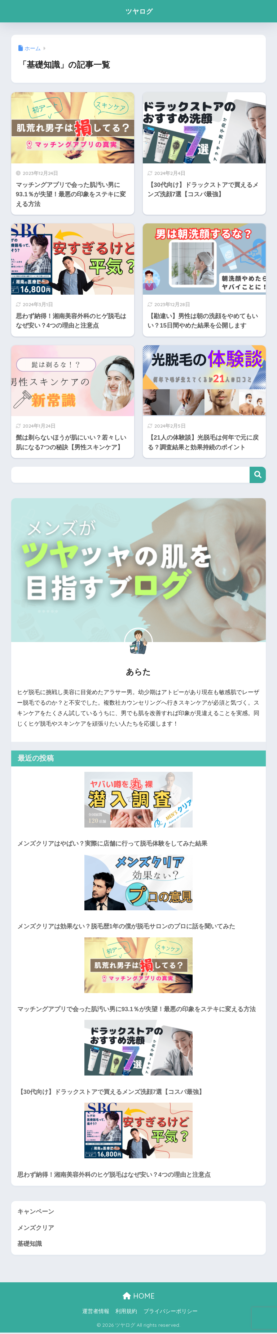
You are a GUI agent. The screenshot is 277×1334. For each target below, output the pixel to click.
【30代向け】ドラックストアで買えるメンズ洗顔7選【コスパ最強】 (111, 1092)
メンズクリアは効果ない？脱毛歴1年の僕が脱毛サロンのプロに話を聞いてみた (126, 926)
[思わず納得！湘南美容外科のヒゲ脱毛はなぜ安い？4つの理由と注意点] (139, 1131)
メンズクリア (35, 1229)
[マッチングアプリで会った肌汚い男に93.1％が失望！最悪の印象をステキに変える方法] (139, 965)
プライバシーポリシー (171, 1313)
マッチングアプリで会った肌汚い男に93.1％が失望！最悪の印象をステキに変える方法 (136, 1009)
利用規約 (126, 1313)
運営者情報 (95, 1313)
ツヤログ (139, 11)
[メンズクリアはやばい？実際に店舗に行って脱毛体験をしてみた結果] (139, 799)
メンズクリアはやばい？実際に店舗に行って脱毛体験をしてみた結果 (112, 843)
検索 (258, 475)
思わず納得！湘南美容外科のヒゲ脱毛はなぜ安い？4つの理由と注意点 (114, 1175)
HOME (139, 1297)
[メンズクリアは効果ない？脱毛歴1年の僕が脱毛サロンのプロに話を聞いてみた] (139, 882)
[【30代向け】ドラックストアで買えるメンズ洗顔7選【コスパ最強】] (139, 1048)
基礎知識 (29, 1244)
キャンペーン (35, 1212)
